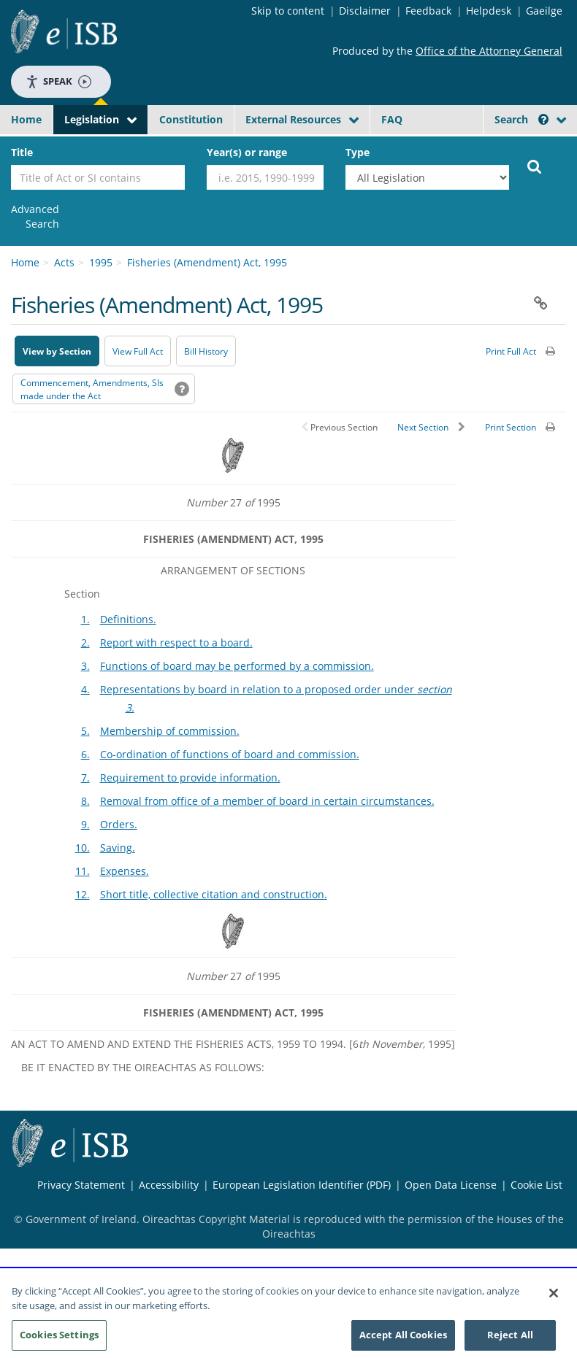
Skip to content (287, 11)
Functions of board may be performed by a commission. (237, 666)
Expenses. (124, 871)
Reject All (510, 1336)
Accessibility (169, 1185)
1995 (100, 262)
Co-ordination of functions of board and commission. (229, 754)
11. (82, 871)
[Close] (554, 1294)
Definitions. (128, 619)
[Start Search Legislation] (534, 165)
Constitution (191, 119)
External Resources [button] (293, 119)
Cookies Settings (59, 1336)
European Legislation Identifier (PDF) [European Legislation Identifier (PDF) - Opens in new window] (302, 1185)
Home (26, 119)
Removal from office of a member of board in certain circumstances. (267, 801)
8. (85, 801)
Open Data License (451, 1185)
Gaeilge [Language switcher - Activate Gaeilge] (544, 11)
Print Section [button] (510, 427)
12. (82, 894)
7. (85, 777)
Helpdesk (488, 11)
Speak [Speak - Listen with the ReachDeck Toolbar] (58, 81)
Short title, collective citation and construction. (213, 894)
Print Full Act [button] (511, 351)
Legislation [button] (91, 119)
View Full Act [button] (137, 351)
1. (85, 619)
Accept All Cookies (403, 1336)
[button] (543, 119)
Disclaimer (365, 11)
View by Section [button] (57, 351)
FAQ (391, 119)
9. (85, 824)
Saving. (117, 847)
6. (85, 754)
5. (85, 731)
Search (521, 119)
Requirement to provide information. (190, 777)
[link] (35, 216)
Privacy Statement (81, 1185)
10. (82, 847)
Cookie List (536, 1185)
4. (85, 689)
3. (85, 666)
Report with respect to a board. (176, 642)
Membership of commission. (170, 731)
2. (85, 642)
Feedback (428, 11)
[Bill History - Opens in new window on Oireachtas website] (206, 351)
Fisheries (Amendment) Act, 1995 (207, 262)
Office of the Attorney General (489, 51)
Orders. (118, 824)
